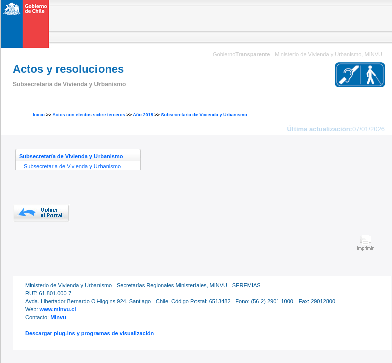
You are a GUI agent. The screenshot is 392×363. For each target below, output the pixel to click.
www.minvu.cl (58, 309)
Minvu (58, 317)
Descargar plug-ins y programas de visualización (89, 333)
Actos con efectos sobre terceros (88, 114)
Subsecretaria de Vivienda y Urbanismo (72, 166)
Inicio (39, 114)
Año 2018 (143, 114)
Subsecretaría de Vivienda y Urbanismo (204, 114)
